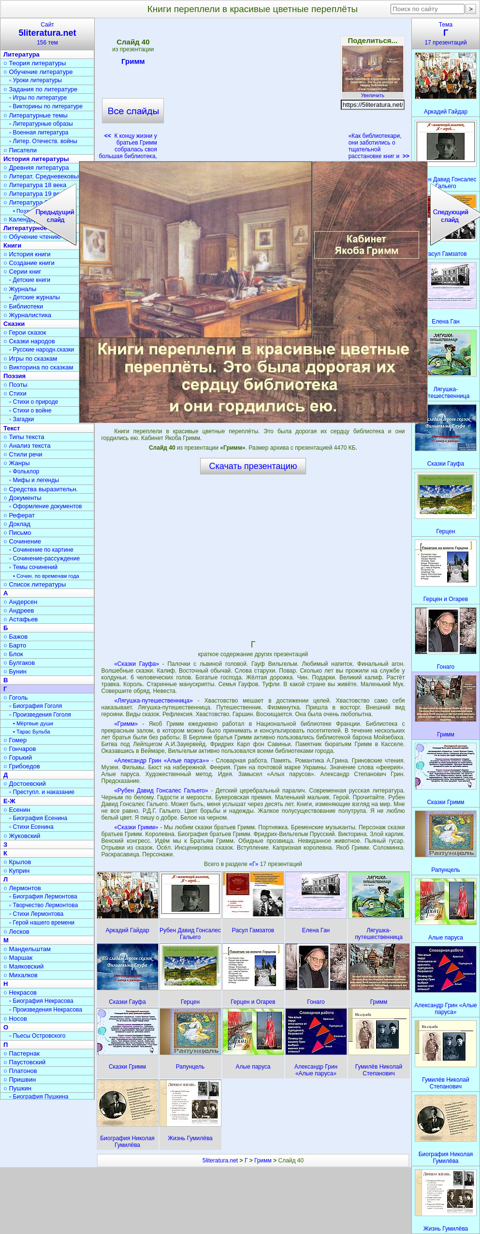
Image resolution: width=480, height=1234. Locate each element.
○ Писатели (20, 150)
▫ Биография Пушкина (38, 1096)
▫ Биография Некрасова (41, 1001)
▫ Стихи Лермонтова (36, 914)
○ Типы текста (23, 437)
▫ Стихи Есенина (31, 826)
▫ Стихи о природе (33, 401)
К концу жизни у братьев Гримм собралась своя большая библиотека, (128, 146)
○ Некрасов (20, 992)
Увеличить (372, 93)
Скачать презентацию (253, 466)
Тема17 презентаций (446, 33)
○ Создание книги (29, 262)
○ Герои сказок (24, 332)
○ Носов (15, 1018)
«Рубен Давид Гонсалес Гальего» (161, 790)
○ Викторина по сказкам (38, 367)
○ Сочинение (22, 541)
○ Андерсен (20, 601)
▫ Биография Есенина (38, 818)
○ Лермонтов (22, 888)
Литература (21, 54)
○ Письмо (17, 532)
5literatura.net (220, 1160)
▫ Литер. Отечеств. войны (43, 141)
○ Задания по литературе (40, 89)
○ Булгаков (19, 662)
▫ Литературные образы (41, 123)
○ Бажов (15, 636)
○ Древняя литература (36, 167)
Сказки (14, 323)
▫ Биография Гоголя (35, 706)
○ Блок (13, 654)
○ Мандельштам (27, 949)
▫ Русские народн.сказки (41, 349)
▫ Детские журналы (34, 297)
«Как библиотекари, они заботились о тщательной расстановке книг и (379, 146)
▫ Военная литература (38, 132)
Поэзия (14, 376)
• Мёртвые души (33, 723)
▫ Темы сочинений (33, 567)
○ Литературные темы (35, 115)
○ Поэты (15, 384)
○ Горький (17, 757)
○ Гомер (15, 740)
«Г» (254, 864)
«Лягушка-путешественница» (153, 700)
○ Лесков (16, 931)
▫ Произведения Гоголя (40, 714)
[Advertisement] (253, 92)
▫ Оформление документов (45, 506)
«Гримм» (126, 723)
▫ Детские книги (29, 280)
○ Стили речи (23, 454)
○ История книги (27, 254)
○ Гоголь (15, 697)
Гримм (133, 63)
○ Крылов (17, 862)
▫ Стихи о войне (30, 410)
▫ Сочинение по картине (41, 549)
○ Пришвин (19, 1079)
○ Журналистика (27, 315)
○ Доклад (16, 524)
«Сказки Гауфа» (136, 664)
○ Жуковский (21, 835)
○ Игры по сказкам (30, 358)
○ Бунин (15, 671)
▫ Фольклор (24, 471)
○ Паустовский (24, 1062)
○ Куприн (16, 870)
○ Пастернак (21, 1053)
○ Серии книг (22, 271)
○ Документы (22, 497)
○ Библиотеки (23, 306)
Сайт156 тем (47, 33)
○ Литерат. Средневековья (42, 176)
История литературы (36, 158)
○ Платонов (20, 1070)
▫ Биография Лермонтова (43, 896)
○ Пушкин (17, 1088)
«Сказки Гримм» (136, 827)
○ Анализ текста (26, 445)
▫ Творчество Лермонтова (43, 905)
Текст (11, 428)
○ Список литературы (34, 584)
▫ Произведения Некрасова (45, 1009)
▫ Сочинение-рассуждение (44, 558)
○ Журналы (19, 289)
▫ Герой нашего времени (41, 922)
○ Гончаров (19, 748)
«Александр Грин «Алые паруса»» (161, 760)
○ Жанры (16, 463)
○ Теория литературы (34, 63)
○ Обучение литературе (38, 71)
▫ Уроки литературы (35, 80)
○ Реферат (19, 515)
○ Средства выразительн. (40, 489)
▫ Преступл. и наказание (41, 792)
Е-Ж (9, 801)
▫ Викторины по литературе (46, 106)
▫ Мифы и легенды (34, 480)
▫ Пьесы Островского (37, 1035)
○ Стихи (15, 393)
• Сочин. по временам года (46, 576)
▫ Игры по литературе (38, 97)
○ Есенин (16, 809)
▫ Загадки (21, 419)
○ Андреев (18, 610)
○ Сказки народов (29, 341)
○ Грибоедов (21, 766)
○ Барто (14, 645)
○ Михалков (20, 975)
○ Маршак (17, 957)
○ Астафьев (20, 619)
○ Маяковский (23, 966)
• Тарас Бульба (31, 732)
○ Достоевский (24, 783)
